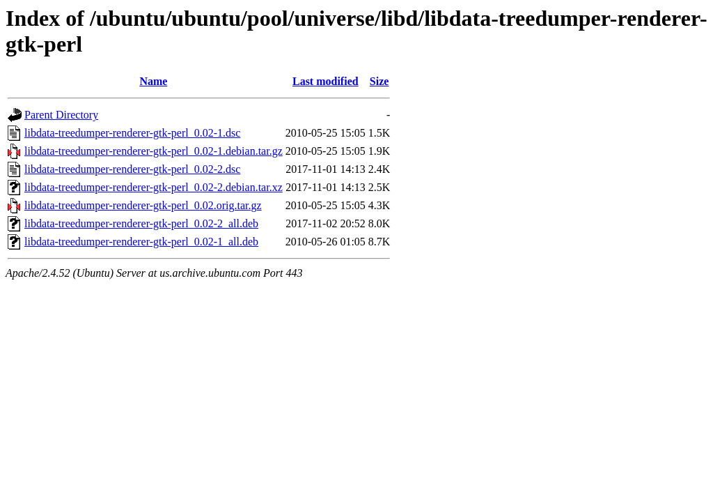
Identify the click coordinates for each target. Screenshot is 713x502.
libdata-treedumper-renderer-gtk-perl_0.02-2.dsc (132, 169)
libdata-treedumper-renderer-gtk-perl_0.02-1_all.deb (141, 242)
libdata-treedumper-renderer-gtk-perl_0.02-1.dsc (132, 133)
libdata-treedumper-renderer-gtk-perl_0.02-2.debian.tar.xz (153, 187)
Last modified (325, 81)
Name (153, 81)
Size (379, 81)
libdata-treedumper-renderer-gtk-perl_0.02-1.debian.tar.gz (153, 151)
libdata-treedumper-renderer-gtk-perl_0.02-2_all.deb (141, 223)
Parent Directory (61, 115)
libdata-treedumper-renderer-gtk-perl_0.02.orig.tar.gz (143, 205)
